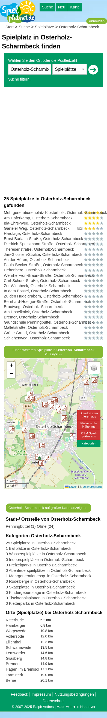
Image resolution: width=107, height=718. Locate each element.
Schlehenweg (15, 338)
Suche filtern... (20, 79)
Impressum (41, 694)
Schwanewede (18, 647)
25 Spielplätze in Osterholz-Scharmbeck (41, 543)
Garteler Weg (15, 228)
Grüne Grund (15, 333)
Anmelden (97, 21)
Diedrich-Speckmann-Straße (29, 244)
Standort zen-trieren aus (89, 415)
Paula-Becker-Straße (22, 265)
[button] (52, 406)
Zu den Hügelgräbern (22, 296)
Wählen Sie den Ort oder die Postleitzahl (42, 60)
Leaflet (71, 486)
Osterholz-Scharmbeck (79, 27)
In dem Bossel (16, 291)
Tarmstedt (14, 675)
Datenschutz (53, 701)
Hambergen (16, 625)
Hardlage (12, 233)
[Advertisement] (51, 141)
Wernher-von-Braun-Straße (27, 275)
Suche (47, 7)
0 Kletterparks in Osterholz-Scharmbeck (40, 603)
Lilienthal (13, 642)
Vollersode (15, 636)
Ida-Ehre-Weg (16, 223)
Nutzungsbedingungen (74, 694)
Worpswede (16, 631)
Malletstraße (14, 327)
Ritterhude (15, 620)
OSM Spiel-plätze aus (89, 435)
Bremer (10, 317)
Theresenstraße (18, 249)
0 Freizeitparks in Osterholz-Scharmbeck (41, 565)
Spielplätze (44, 27)
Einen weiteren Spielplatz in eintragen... (53, 351)
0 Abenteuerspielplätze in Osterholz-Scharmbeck (48, 570)
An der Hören (15, 259)
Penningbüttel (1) (21, 526)
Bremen (12, 664)
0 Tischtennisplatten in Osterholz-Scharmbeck (46, 598)
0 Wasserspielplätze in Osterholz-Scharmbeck (46, 554)
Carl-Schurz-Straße (21, 280)
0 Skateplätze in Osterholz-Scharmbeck (40, 587)
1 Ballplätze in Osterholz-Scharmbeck (38, 548)
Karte (74, 7)
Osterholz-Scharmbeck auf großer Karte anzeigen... (48, 508)
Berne (11, 680)
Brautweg (12, 307)
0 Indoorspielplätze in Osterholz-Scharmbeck (45, 559)
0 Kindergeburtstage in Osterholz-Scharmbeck (46, 592)
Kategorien (88, 443)
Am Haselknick (17, 312)
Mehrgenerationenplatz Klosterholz (34, 212)
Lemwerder (15, 653)
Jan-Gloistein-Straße (22, 254)
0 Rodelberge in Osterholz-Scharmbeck (40, 581)
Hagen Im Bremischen (25, 669)
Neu (61, 7)
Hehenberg (13, 270)
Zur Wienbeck (16, 286)
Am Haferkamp (17, 218)
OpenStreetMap (92, 486)
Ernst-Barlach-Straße (22, 239)
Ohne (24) (46, 526)
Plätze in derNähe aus (88, 425)
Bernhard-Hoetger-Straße (26, 301)
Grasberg (14, 658)
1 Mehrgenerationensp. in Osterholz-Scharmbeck (48, 576)
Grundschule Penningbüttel (27, 322)
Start (9, 27)
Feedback (19, 694)
